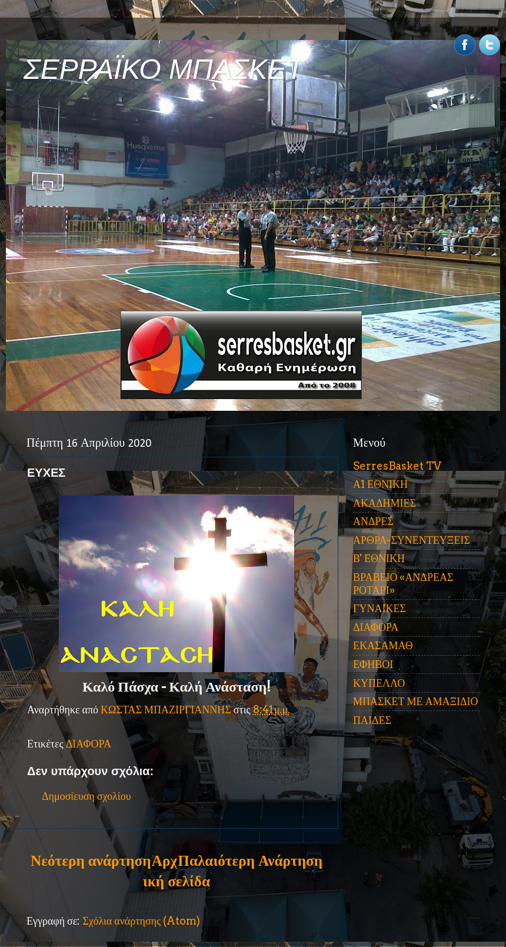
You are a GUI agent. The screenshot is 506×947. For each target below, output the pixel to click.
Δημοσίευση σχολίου (86, 796)
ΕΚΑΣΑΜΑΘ (383, 645)
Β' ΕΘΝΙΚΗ (379, 558)
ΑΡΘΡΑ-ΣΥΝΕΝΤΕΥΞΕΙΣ (411, 540)
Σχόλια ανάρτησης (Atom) (141, 921)
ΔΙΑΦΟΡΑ (88, 743)
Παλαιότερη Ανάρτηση (250, 860)
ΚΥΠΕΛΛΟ (379, 683)
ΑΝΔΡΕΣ (373, 521)
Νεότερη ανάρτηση (91, 860)
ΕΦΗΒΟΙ (373, 664)
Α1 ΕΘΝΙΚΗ (380, 484)
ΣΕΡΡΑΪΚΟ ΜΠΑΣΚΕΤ (164, 69)
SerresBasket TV (397, 466)
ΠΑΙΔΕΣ (372, 720)
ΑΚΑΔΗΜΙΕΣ (384, 503)
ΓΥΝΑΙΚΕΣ (379, 608)
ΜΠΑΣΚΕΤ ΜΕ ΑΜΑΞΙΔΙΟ (415, 701)
